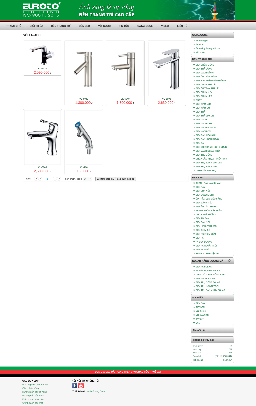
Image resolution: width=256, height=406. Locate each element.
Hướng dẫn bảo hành (33, 395)
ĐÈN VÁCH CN (203, 131)
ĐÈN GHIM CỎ (203, 230)
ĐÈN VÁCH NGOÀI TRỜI (208, 151)
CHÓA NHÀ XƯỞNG (206, 214)
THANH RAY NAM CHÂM (208, 183)
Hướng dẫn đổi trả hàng (34, 392)
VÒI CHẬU (201, 311)
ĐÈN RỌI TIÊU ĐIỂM (206, 234)
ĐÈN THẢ (200, 112)
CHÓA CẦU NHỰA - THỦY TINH (211, 159)
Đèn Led (200, 44)
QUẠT (199, 100)
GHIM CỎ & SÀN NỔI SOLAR (210, 274)
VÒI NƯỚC (104, 26)
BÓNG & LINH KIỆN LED (208, 253)
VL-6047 (83, 98)
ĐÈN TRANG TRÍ (61, 26)
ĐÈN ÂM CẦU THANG (206, 206)
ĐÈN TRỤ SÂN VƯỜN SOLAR (210, 290)
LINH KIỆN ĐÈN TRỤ (206, 170)
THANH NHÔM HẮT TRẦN (209, 210)
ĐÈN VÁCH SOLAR (205, 278)
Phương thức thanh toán (35, 384)
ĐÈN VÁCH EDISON (206, 127)
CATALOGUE (145, 26)
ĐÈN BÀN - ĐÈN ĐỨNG (207, 139)
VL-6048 (125, 98)
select (90, 179)
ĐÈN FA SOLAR (204, 267)
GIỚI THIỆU (36, 26)
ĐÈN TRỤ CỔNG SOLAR (208, 282)
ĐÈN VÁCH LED (204, 123)
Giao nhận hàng (30, 388)
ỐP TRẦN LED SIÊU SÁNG (209, 199)
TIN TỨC (124, 26)
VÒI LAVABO (202, 315)
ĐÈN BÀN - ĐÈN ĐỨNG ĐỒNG (211, 80)
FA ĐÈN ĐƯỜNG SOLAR (208, 270)
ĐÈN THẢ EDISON (205, 116)
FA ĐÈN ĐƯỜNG (204, 242)
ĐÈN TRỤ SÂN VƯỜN (206, 166)
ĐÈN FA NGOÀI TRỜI (206, 246)
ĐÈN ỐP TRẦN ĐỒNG (206, 76)
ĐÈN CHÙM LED (204, 96)
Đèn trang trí (202, 40)
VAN (198, 323)
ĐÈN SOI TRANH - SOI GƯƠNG (211, 147)
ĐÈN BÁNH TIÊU (204, 202)
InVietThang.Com (96, 391)
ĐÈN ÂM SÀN (202, 218)
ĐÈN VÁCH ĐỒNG (205, 72)
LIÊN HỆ (182, 26)
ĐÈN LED (84, 26)
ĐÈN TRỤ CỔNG (204, 155)
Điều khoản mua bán (33, 399)
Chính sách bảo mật (32, 403)
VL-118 (84, 167)
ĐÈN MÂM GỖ (203, 108)
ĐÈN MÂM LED (203, 104)
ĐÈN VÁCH (201, 119)
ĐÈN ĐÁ (200, 143)
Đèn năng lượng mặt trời (208, 48)
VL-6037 (42, 68)
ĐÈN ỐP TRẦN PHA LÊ (207, 88)
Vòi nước (200, 52)
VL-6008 (166, 98)
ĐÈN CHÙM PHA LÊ (206, 84)
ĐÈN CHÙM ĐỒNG (205, 65)
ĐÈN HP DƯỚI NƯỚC (206, 226)
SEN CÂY (200, 303)
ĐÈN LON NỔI (203, 191)
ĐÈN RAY (200, 187)
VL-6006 (42, 167)
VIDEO (165, 26)
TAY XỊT (200, 319)
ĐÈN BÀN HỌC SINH (206, 135)
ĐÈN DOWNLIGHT (205, 195)
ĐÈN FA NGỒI (202, 249)
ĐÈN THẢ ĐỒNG (204, 69)
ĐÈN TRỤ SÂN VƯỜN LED (209, 162)
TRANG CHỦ (13, 26)
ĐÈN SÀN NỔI (203, 222)
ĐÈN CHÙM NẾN (204, 92)
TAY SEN (200, 307)
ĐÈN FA (200, 238)
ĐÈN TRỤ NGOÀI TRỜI (207, 286)
